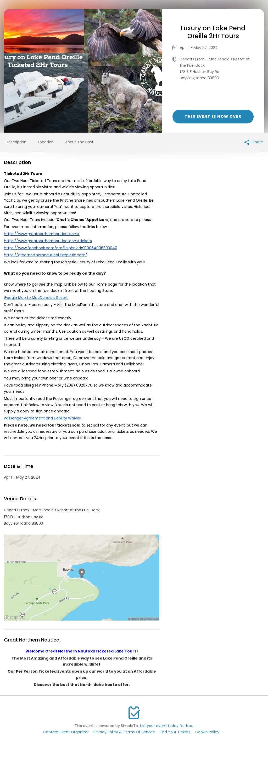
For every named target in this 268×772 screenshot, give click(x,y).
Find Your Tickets (175, 732)
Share (253, 142)
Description (16, 142)
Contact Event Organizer (66, 732)
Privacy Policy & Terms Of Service (124, 732)
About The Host (79, 142)
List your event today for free (166, 725)
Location (46, 142)
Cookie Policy (207, 732)
